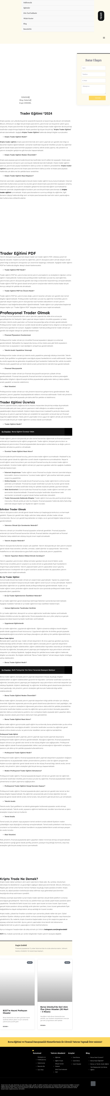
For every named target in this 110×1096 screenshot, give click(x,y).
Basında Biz (27, 29)
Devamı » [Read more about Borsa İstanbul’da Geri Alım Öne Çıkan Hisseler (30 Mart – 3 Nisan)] (43, 1025)
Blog (25, 24)
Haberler (27, 100)
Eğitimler (26, 8)
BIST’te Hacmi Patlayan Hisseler (15, 1011)
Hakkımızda (27, 3)
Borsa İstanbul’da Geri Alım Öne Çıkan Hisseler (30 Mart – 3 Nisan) (54, 1009)
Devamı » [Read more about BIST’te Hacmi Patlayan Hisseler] (5, 1026)
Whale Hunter (28, 18)
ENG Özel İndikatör (30, 13)
